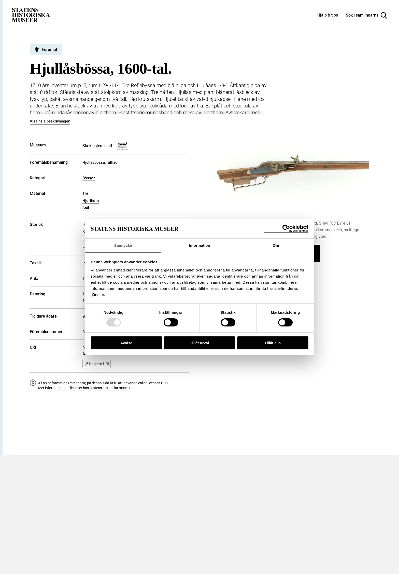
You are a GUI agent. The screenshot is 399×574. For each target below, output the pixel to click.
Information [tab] (199, 245)
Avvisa (126, 343)
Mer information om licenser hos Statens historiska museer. (84, 388)
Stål (85, 208)
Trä (85, 193)
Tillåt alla (273, 343)
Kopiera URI (96, 364)
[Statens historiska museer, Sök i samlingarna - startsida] (31, 15)
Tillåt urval (199, 343)
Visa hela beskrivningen (50, 121)
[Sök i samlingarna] (366, 15)
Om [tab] (276, 245)
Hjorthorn (90, 200)
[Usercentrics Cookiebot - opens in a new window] (286, 229)
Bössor (88, 178)
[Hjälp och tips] (327, 15)
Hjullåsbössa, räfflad (99, 162)
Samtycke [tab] (123, 245)
